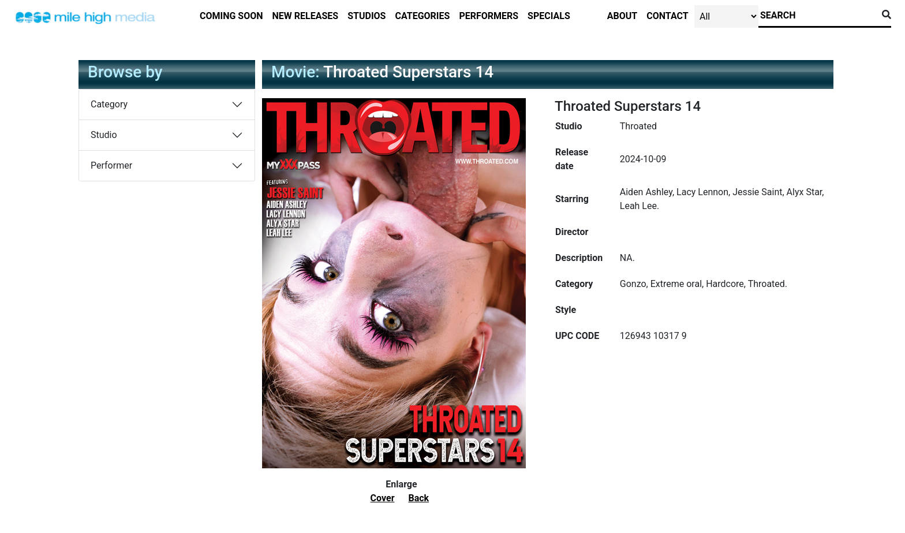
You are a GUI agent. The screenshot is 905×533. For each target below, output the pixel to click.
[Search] (817, 15)
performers (488, 15)
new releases (305, 15)
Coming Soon (231, 15)
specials (549, 15)
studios (366, 15)
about (622, 15)
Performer (111, 165)
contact (667, 15)
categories (422, 15)
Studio (104, 134)
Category (109, 104)
